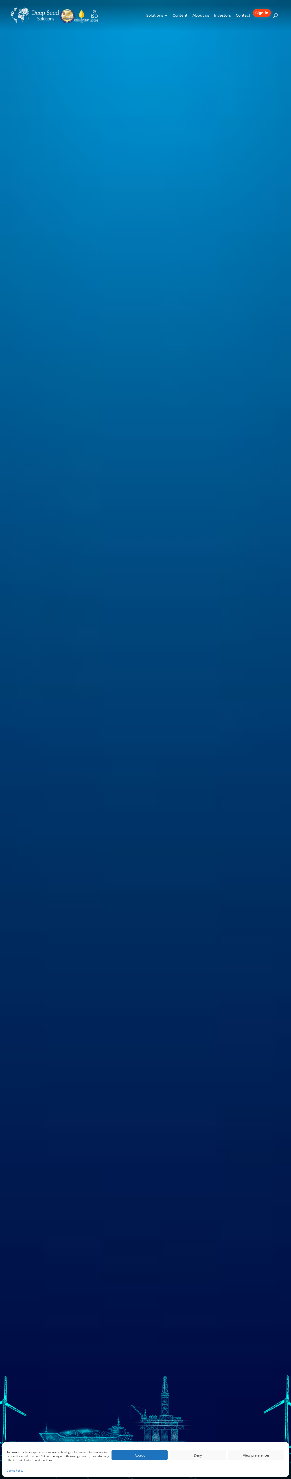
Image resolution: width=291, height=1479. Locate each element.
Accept (140, 1455)
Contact (243, 15)
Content (180, 15)
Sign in (261, 13)
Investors (222, 15)
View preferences (256, 1455)
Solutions (154, 15)
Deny (198, 1455)
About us (201, 15)
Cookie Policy (15, 1470)
